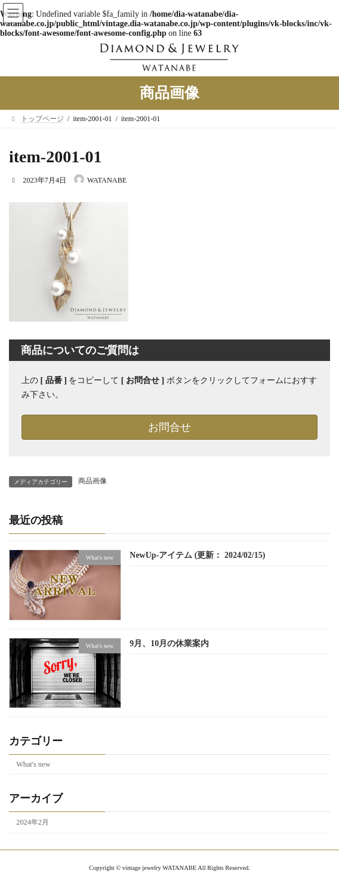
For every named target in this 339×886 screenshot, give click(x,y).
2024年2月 (32, 822)
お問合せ (169, 427)
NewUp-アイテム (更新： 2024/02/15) (197, 555)
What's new (33, 764)
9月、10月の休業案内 (169, 642)
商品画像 (92, 481)
